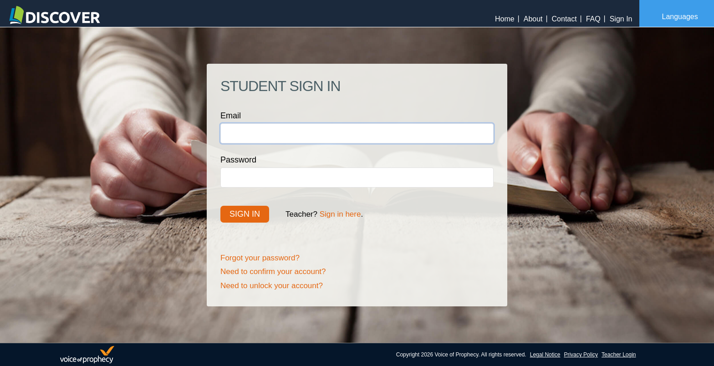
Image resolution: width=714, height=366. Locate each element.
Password (238, 159)
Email (230, 115)
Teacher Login (619, 354)
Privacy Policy (581, 354)
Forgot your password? (260, 258)
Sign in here (340, 214)
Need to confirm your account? (273, 271)
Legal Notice (545, 354)
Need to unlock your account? (271, 285)
